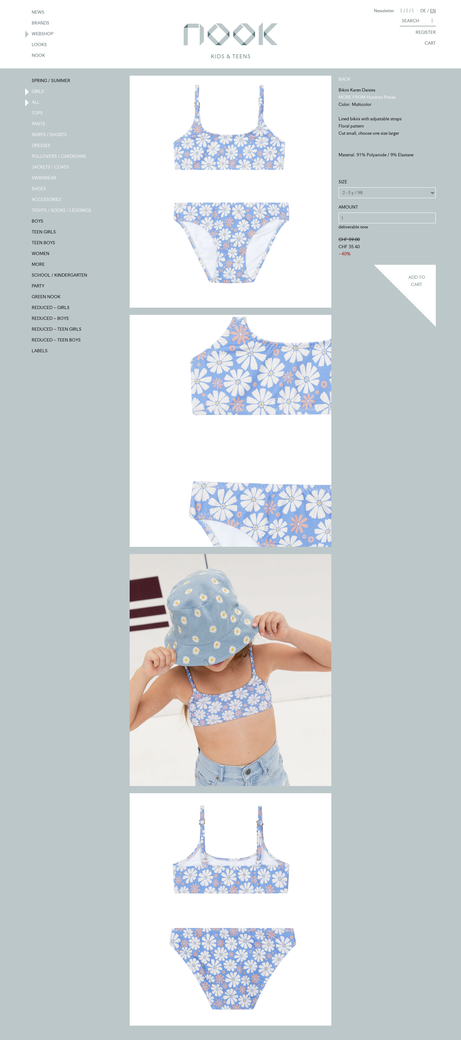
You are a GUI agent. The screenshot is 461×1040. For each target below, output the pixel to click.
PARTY (38, 286)
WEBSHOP (42, 34)
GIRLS (38, 91)
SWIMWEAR (44, 178)
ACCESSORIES (46, 200)
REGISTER (422, 32)
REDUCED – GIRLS (51, 308)
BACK (344, 79)
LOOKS (39, 45)
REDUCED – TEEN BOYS (56, 340)
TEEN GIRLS (44, 232)
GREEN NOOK (46, 297)
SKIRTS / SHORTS (49, 135)
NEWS (38, 12)
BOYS (37, 221)
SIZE (343, 181)
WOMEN (40, 254)
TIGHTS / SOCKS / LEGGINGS (61, 210)
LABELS (40, 351)
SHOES (39, 189)
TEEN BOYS (43, 243)
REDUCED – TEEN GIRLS (56, 329)
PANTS (38, 124)
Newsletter (384, 10)
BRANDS (40, 23)
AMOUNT (348, 207)
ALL (36, 102)
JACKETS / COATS (50, 167)
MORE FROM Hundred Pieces (367, 97)
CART (427, 43)
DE (423, 10)
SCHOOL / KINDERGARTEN (59, 275)
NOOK (38, 55)
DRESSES (41, 145)
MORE (38, 264)
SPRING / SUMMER (51, 81)
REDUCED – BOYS (50, 318)
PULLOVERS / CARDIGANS (59, 156)
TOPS (37, 113)
